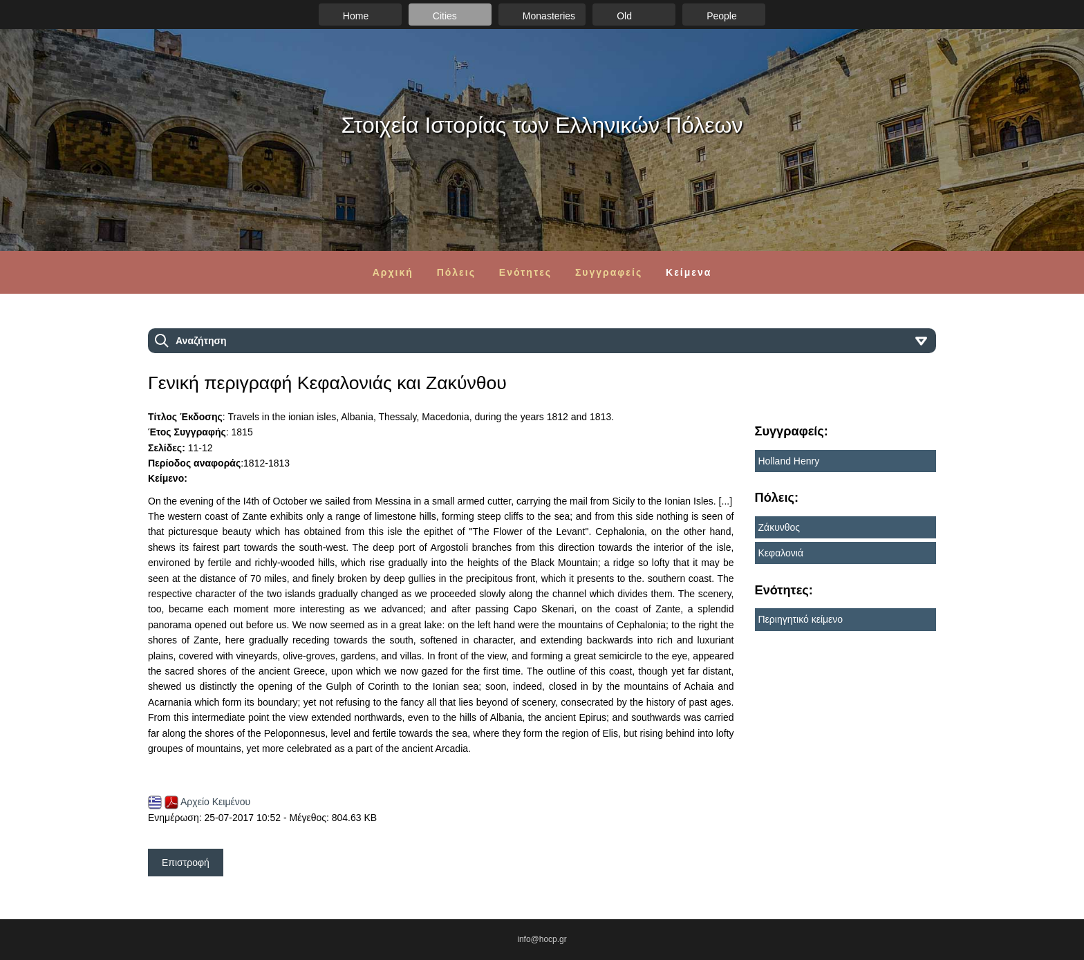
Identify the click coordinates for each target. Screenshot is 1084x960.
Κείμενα (688, 272)
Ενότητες (525, 272)
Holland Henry (789, 461)
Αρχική (393, 272)
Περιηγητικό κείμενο (800, 619)
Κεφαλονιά (781, 552)
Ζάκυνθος (779, 527)
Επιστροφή (185, 862)
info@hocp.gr (542, 939)
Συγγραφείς (608, 272)
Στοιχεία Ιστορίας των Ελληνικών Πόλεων (542, 125)
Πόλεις (456, 272)
